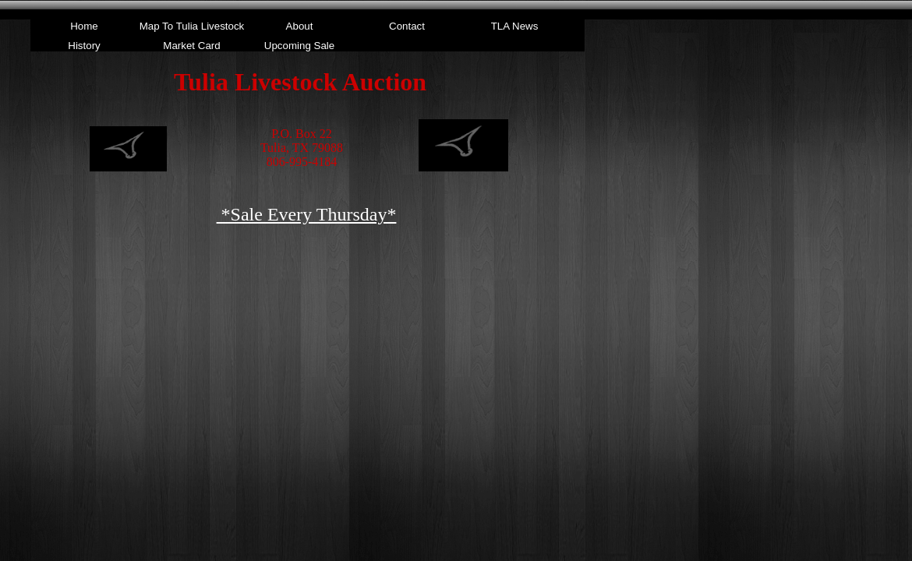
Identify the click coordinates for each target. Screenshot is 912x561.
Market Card (191, 45)
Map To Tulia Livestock (192, 26)
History (84, 45)
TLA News (515, 26)
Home (84, 26)
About (299, 26)
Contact (407, 26)
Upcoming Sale (299, 45)
